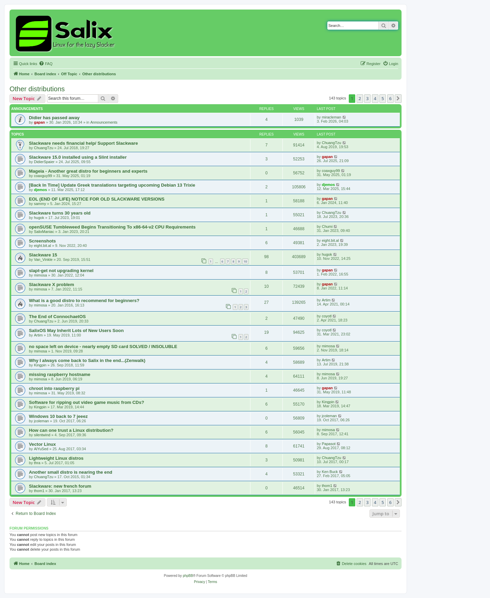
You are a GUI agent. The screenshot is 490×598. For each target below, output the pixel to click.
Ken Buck (330, 472)
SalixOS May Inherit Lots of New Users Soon (76, 330)
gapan (39, 122)
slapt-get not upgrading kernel (61, 270)
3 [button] (367, 98)
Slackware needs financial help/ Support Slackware (83, 143)
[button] (398, 98)
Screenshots (42, 240)
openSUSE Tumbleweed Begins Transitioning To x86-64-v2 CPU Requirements (112, 227)
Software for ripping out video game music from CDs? (86, 402)
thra (37, 463)
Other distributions (37, 89)
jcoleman (41, 421)
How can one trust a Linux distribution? (71, 430)
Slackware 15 (43, 254)
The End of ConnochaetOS (57, 316)
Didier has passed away (54, 117)
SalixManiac (44, 232)
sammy (40, 204)
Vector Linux (42, 444)
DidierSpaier (44, 162)
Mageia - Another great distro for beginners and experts (88, 171)
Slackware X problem (51, 284)
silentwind (42, 435)
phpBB (188, 576)
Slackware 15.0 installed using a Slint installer (78, 157)
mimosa (40, 275)
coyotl (327, 316)
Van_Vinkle (43, 259)
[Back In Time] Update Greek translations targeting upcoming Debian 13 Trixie (112, 185)
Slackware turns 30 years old (60, 213)
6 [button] (390, 98)
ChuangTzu (43, 148)
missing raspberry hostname (59, 374)
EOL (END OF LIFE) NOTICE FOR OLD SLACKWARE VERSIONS (96, 199)
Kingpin (40, 365)
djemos (40, 190)
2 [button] (360, 98)
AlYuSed (41, 449)
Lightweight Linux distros (56, 458)
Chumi (327, 226)
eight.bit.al (42, 245)
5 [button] (382, 98)
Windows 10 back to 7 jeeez (58, 416)
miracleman (331, 117)
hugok (39, 218)
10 (245, 261)
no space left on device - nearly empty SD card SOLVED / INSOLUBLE (103, 346)
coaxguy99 (43, 176)
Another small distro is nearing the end (70, 472)
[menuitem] (45, 64)
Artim (326, 300)
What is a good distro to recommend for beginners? (84, 300)
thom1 (39, 491)
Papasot (329, 444)
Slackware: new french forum (60, 486)
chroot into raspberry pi (54, 388)
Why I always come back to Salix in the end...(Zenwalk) (87, 360)
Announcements (103, 122)
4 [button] (375, 98)
